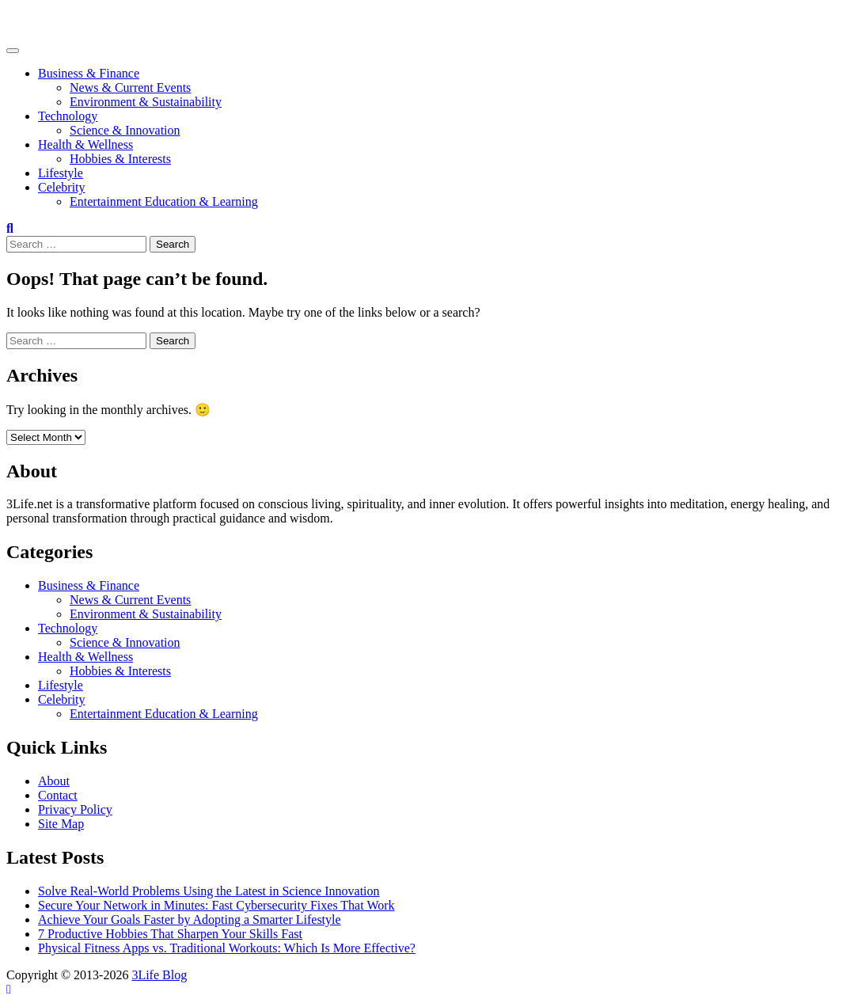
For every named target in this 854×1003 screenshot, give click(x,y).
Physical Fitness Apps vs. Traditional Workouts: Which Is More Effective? (227, 948)
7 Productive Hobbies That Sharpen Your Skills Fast (170, 933)
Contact (58, 795)
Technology (67, 116)
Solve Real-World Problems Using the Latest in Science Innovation (209, 891)
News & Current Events (130, 87)
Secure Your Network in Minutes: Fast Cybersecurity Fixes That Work (216, 905)
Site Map (61, 823)
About (54, 781)
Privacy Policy (75, 809)
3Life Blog (34, 19)
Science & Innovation (125, 130)
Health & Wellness (85, 144)
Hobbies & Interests (120, 158)
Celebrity (61, 187)
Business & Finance (88, 73)
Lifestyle (60, 173)
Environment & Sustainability (146, 101)
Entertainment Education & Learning (164, 201)
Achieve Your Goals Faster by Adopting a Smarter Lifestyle (189, 919)
